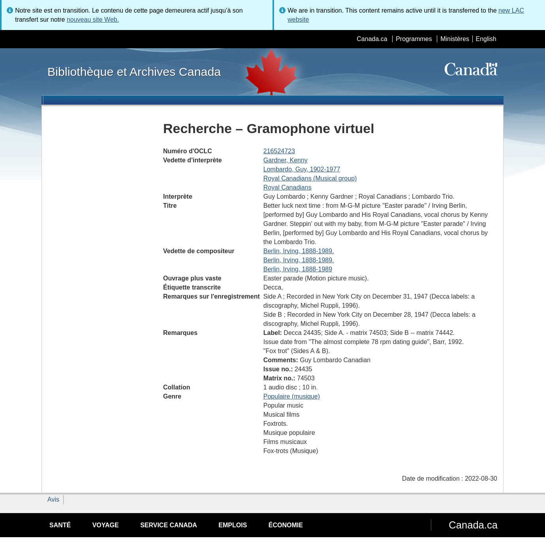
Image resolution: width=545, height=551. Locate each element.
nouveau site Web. (93, 19)
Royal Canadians (287, 187)
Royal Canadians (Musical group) (310, 178)
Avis (53, 499)
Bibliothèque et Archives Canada (134, 71)
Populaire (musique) (291, 396)
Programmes (414, 39)
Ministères (454, 39)
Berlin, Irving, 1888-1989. (298, 251)
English (486, 39)
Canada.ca (372, 39)
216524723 (279, 151)
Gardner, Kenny (285, 160)
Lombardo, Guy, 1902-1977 (301, 169)
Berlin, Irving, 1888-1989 (297, 269)
